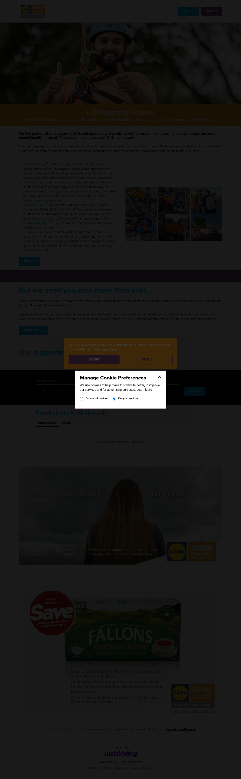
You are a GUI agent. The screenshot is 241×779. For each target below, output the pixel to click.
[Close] (159, 376)
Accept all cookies (96, 398)
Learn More (144, 389)
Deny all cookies (128, 398)
